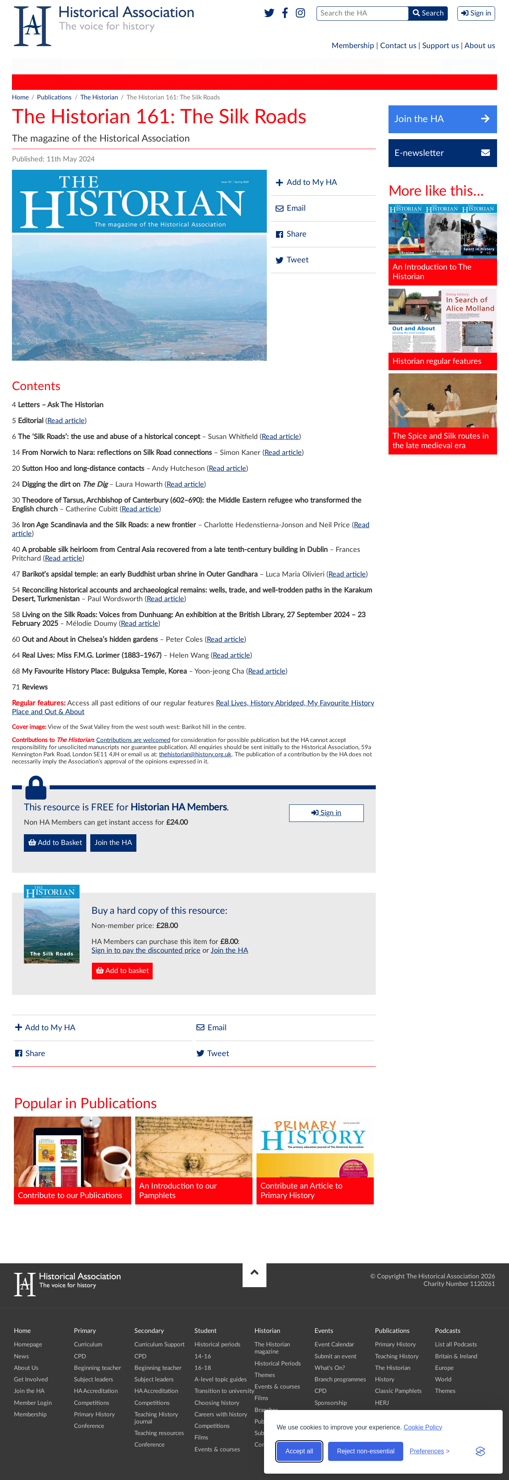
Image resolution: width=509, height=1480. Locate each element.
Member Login (33, 1403)
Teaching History (95, 82)
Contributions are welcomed (133, 740)
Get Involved (31, 1380)
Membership (353, 46)
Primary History (38, 82)
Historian (289, 66)
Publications (351, 66)
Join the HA (113, 843)
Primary (36, 66)
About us (479, 46)
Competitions (91, 1403)
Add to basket (122, 971)
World (443, 1380)
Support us (440, 46)
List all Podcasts (456, 1345)
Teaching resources (159, 1433)
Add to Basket (55, 843)
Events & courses (217, 1450)
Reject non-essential (365, 1451)
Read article (66, 421)
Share (291, 234)
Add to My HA (306, 183)
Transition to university (224, 1391)
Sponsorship (331, 1403)
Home (20, 97)
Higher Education (218, 66)
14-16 (202, 1357)
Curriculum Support (159, 1345)
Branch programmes (340, 1380)
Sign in (326, 813)
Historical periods (217, 1345)
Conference (89, 1426)
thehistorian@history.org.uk (195, 754)
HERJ (282, 82)
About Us (26, 1368)
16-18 (202, 1368)
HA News (315, 82)
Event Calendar (334, 1345)
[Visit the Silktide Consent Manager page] (480, 1451)
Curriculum (88, 1345)
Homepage (28, 1345)
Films (201, 1438)
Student (149, 66)
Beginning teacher (97, 1368)
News (21, 1357)
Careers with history (220, 1415)
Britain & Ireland (456, 1357)
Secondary (93, 66)
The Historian (149, 82)
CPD (80, 1357)
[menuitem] (37, 66)
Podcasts (412, 66)
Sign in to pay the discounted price (145, 950)
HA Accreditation (96, 1391)
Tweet (292, 260)
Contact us (398, 46)
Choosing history (216, 1403)
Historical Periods (277, 1364)
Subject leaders (93, 1380)
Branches (469, 66)
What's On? (330, 1368)
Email (290, 208)
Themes (264, 1375)
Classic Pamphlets (238, 82)
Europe (444, 1368)
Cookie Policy (423, 1427)
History (190, 82)
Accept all (299, 1451)
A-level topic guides (220, 1380)
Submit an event (335, 1357)
